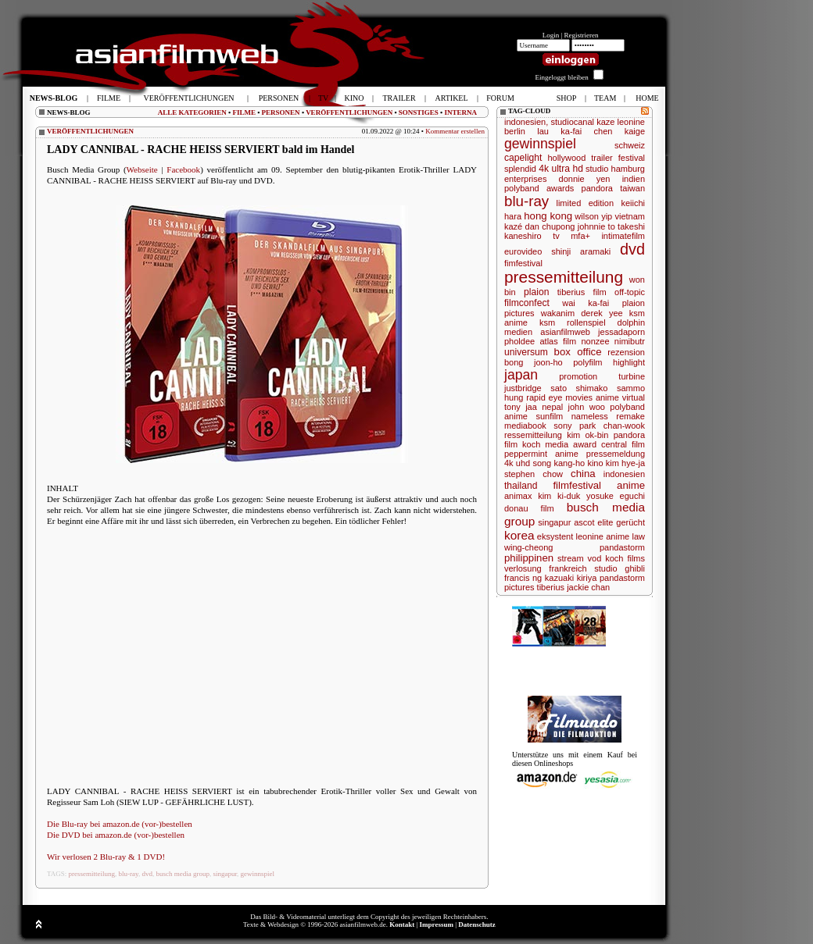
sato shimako (578, 388)
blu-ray (128, 874)
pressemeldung (615, 453)
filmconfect (527, 302)
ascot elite (593, 522)
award (584, 444)
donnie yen (585, 178)
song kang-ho (558, 463)
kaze (605, 121)
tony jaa (520, 406)
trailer (602, 157)
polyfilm (587, 362)
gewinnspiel (258, 874)
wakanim (558, 313)
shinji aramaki (581, 251)
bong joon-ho (533, 362)
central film (623, 444)
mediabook (525, 425)
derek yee (601, 313)
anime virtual (620, 397)
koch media (545, 444)
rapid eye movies (559, 397)
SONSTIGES (419, 112)
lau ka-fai (559, 131)
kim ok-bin (587, 435)
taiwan (632, 188)
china (583, 473)
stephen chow (533, 474)
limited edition (585, 203)
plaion (536, 292)
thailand (520, 485)
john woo (586, 406)
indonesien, (526, 121)
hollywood (566, 157)
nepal (552, 406)
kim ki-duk (559, 495)
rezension (626, 352)
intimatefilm (623, 235)
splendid (520, 168)
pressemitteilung (92, 874)
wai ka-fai (585, 303)
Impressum (436, 924)
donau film (529, 508)
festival (631, 157)
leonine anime (603, 536)
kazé (513, 226)
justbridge (523, 388)
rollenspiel (586, 322)
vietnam (629, 216)
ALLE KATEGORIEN (192, 112)
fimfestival (523, 263)
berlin (514, 131)
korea (519, 535)
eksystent (555, 536)
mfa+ (580, 235)
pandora (597, 188)
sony (562, 425)
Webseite (142, 169)
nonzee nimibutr (613, 341)
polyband (521, 188)
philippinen (528, 558)
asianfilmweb (565, 332)
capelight (523, 157)
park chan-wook (612, 425)
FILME (244, 112)
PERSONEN (281, 112)
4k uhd (517, 463)
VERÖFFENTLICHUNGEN (349, 112)
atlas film (557, 341)
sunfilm (549, 416)
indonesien (624, 474)
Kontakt (401, 924)
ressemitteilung (533, 435)
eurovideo (523, 251)
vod (595, 558)
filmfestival (577, 485)
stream (570, 558)
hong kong (548, 216)
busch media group (182, 874)
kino (595, 463)
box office (578, 352)
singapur (225, 874)
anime (631, 485)
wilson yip (593, 216)
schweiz (629, 145)
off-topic (629, 292)
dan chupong (550, 226)
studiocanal (572, 121)
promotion (578, 376)
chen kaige (619, 131)
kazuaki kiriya (571, 577)
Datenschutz (477, 924)
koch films (625, 558)
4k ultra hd (561, 168)
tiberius (550, 587)
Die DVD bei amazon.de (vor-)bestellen (115, 834)
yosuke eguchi (615, 495)
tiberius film (582, 292)
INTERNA (460, 112)
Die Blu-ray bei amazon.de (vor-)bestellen (119, 823)
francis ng (523, 577)
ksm (547, 322)
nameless (589, 416)
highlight (629, 362)
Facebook (183, 169)
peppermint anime (541, 453)
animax (518, 495)
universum (526, 352)
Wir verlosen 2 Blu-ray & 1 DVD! (106, 856)
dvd (146, 874)
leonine (631, 121)
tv (556, 235)
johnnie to (596, 226)
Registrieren (581, 35)
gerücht (630, 522)
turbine (631, 376)
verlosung (523, 568)
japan (521, 375)
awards (560, 188)
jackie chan (588, 587)
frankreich (567, 568)
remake (630, 416)
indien (633, 178)
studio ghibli (619, 568)
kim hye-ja (625, 463)
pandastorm (622, 547)
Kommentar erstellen (455, 131)
